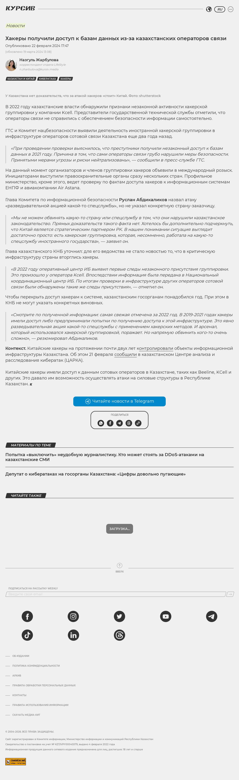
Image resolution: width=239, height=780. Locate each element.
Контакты (19, 695)
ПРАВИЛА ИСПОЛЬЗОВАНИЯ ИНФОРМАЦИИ (40, 705)
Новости (15, 25)
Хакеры (65, 78)
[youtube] (165, 616)
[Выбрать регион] (209, 9)
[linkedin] (73, 635)
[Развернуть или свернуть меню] (231, 9)
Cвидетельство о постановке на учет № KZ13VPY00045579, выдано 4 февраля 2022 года (60, 744)
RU (219, 9)
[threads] (119, 635)
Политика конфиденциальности (36, 666)
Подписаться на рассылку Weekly (33, 588)
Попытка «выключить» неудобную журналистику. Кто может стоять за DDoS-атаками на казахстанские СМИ (104, 457)
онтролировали (156, 348)
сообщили (125, 354)
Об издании (20, 656)
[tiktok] (27, 635)
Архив (16, 675)
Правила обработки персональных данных (44, 685)
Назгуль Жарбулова (39, 60)
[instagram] (73, 616)
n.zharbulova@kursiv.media (38, 69)
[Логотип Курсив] (20, 8)
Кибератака (47, 78)
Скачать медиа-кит (26, 715)
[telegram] (211, 616)
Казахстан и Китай (21, 78)
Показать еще (119, 529)
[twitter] (119, 616)
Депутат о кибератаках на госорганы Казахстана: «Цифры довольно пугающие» (95, 474)
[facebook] (27, 616)
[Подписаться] (230, 594)
